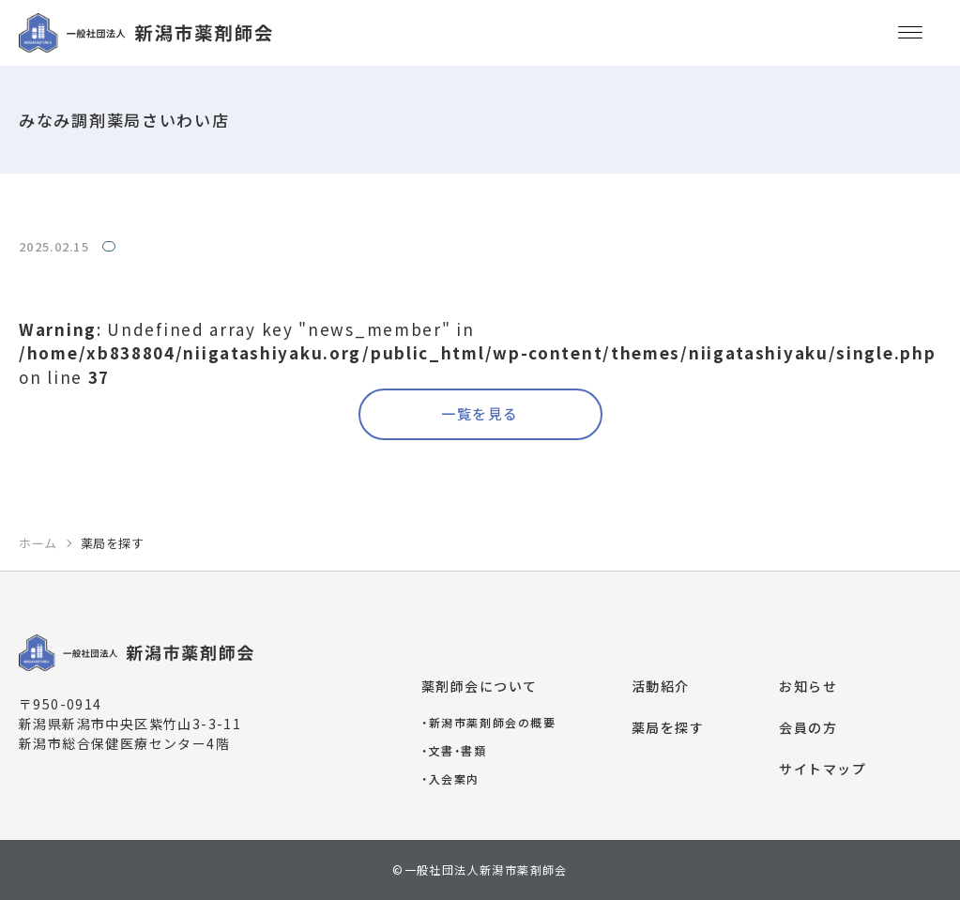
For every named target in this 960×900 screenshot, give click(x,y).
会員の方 (808, 727)
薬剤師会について (479, 686)
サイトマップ (822, 768)
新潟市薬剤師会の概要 (488, 722)
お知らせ (808, 686)
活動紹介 (661, 686)
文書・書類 (454, 750)
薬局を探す (668, 727)
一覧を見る (480, 413)
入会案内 (450, 778)
